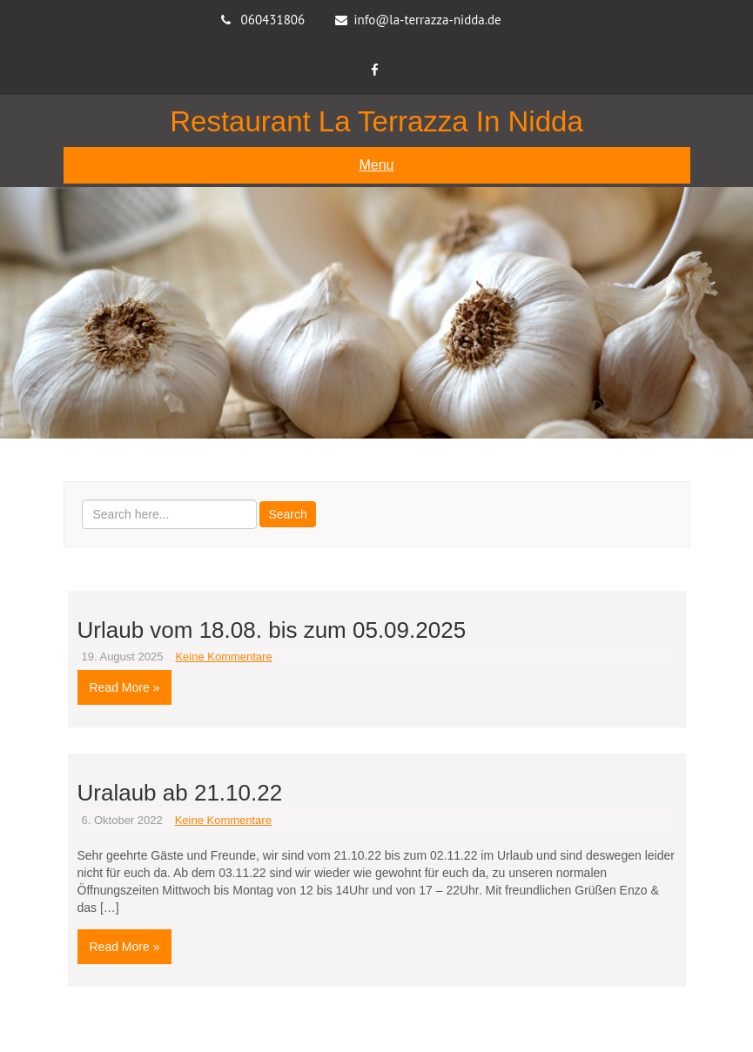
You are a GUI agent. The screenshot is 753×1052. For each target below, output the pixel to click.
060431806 (273, 19)
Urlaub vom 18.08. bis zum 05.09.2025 (272, 630)
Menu (376, 164)
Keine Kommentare (223, 656)
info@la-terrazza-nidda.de (427, 19)
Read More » (125, 687)
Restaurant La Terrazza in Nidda (376, 121)
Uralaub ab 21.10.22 (180, 793)
